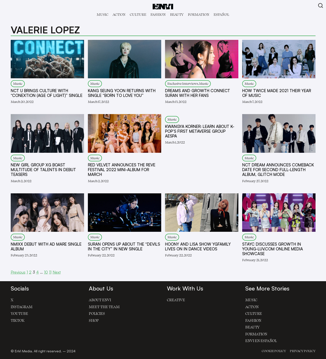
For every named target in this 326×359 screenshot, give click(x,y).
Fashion (158, 14)
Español (221, 14)
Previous (18, 272)
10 (46, 272)
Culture (138, 14)
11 (50, 272)
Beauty (177, 14)
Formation (198, 14)
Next (57, 272)
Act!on (119, 14)
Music (102, 14)
